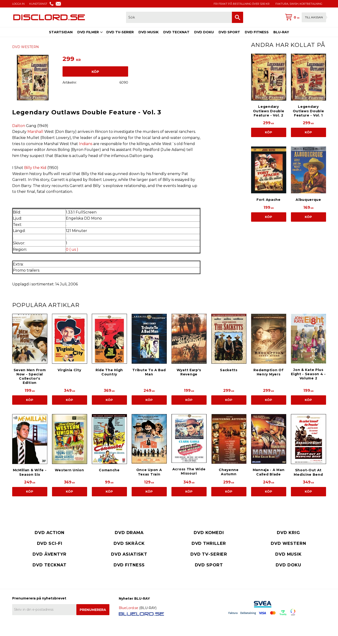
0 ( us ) (72, 249)
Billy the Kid (35, 167)
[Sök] (237, 17)
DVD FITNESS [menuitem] (257, 32)
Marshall (35, 131)
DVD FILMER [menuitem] (88, 32)
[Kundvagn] (304, 17)
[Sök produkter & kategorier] (179, 17)
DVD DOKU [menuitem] (204, 32)
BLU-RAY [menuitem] (281, 32)
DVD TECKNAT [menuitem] (176, 32)
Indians (85, 144)
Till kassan (314, 17)
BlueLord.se (128, 608)
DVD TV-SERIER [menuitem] (120, 32)
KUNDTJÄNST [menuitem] (38, 3)
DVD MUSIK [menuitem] (148, 32)
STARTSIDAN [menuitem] (61, 32)
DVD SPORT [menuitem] (229, 32)
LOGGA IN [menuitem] (18, 3)
